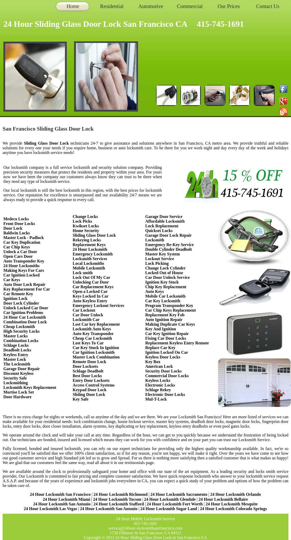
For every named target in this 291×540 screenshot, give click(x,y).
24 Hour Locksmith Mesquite (231, 504)
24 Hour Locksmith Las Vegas (50, 508)
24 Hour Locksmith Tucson (117, 499)
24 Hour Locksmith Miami (66, 499)
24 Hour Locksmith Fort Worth (175, 504)
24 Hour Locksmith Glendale (170, 499)
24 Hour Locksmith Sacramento (178, 494)
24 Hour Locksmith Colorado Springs (233, 508)
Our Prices (229, 6)
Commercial (190, 6)
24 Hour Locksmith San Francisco (60, 494)
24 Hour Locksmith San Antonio (61, 504)
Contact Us (267, 6)
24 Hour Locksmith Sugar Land (169, 508)
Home (73, 6)
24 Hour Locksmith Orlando (235, 494)
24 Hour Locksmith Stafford (119, 504)
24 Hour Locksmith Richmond (121, 494)
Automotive (150, 6)
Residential (111, 6)
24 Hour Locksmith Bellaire (223, 499)
